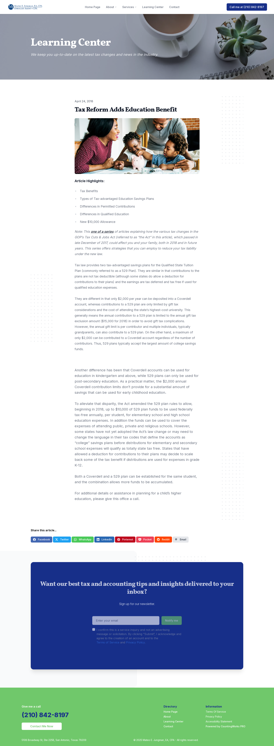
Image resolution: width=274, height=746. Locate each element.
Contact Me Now (41, 726)
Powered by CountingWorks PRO (225, 726)
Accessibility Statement (219, 721)
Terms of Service (107, 649)
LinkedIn (104, 539)
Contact (168, 726)
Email (180, 539)
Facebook (41, 539)
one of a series (102, 231)
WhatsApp (82, 539)
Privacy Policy (135, 649)
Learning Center (173, 721)
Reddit (163, 539)
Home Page (171, 711)
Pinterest (125, 539)
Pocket (145, 539)
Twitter (62, 539)
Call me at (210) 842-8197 (247, 7)
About (167, 716)
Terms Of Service (216, 711)
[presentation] (118, 663)
